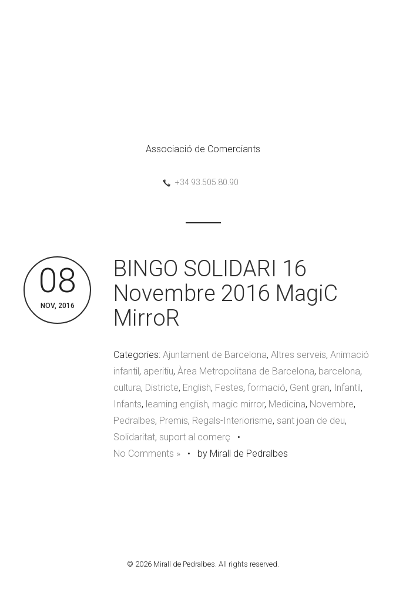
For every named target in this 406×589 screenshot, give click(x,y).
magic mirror (238, 404)
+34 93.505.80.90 (207, 182)
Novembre (332, 404)
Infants (127, 404)
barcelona (339, 371)
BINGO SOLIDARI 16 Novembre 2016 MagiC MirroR (225, 293)
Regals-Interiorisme (232, 420)
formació (266, 387)
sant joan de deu (311, 420)
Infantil (347, 387)
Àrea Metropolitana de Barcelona (245, 371)
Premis (173, 420)
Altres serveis (298, 354)
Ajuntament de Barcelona (215, 354)
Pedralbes (134, 420)
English (197, 387)
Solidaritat (134, 437)
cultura (127, 387)
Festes (229, 387)
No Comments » (146, 453)
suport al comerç (194, 437)
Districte (162, 387)
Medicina (287, 404)
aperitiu (158, 371)
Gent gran (310, 387)
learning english (177, 404)
